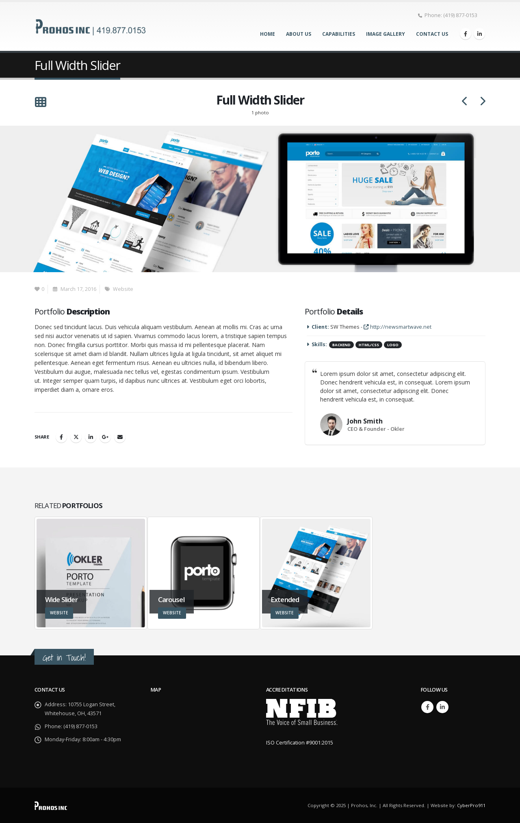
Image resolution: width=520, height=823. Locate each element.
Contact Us (432, 34)
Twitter (76, 437)
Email (120, 437)
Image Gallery (385, 34)
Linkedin (442, 707)
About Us (298, 34)
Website (123, 289)
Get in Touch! (64, 657)
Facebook (61, 437)
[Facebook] (465, 33)
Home (267, 34)
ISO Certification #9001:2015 (299, 742)
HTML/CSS (369, 344)
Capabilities (338, 34)
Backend (341, 344)
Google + (105, 437)
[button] (40, 102)
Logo (393, 344)
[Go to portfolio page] (91, 573)
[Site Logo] (91, 26)
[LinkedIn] (479, 33)
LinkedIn (90, 437)
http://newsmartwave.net (397, 326)
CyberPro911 (471, 805)
